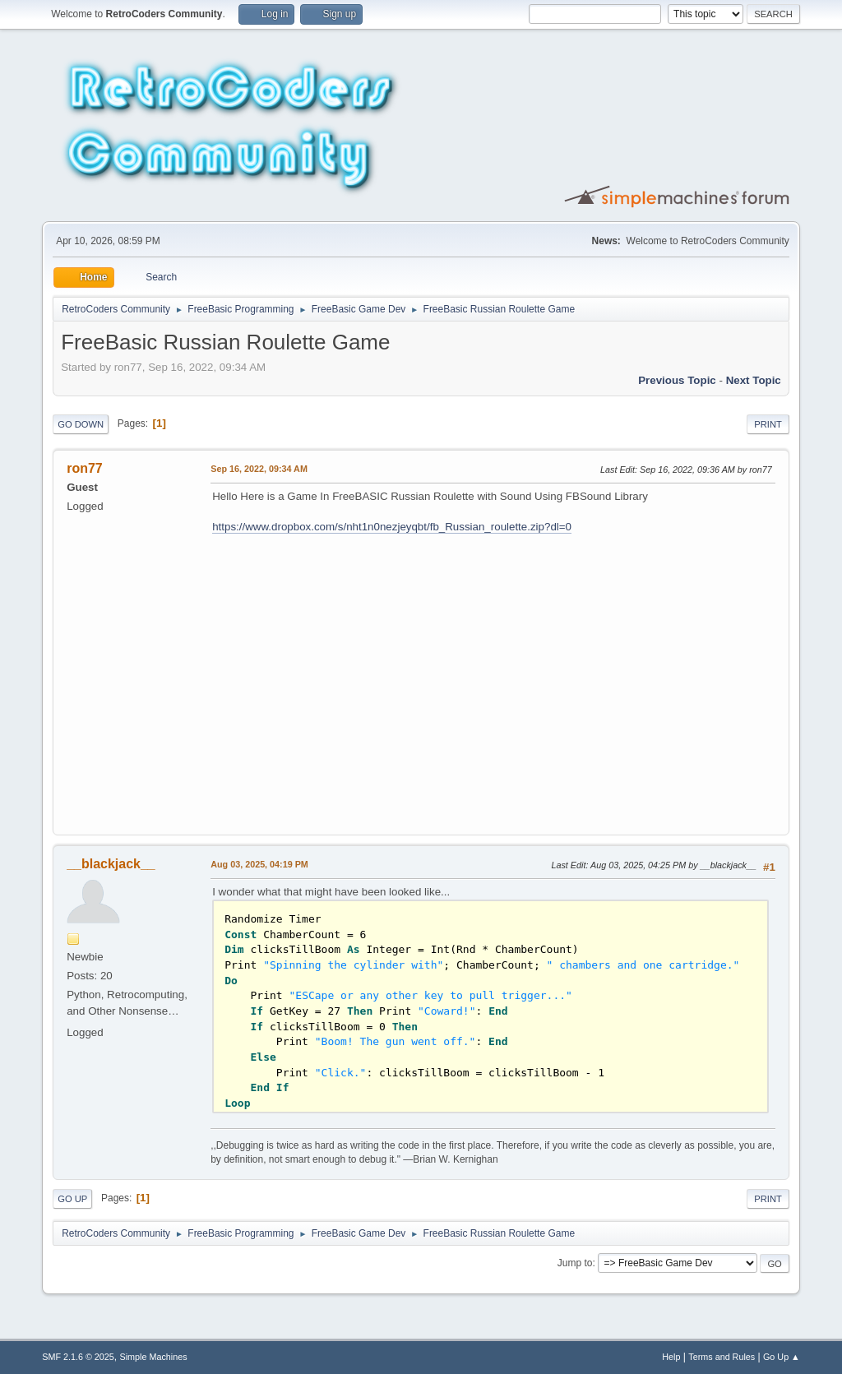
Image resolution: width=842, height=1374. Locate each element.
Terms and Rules (721, 1357)
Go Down (81, 424)
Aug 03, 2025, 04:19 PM (259, 864)
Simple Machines (153, 1357)
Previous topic (677, 380)
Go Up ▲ (781, 1357)
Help (671, 1357)
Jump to (575, 1263)
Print (768, 424)
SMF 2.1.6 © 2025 (78, 1357)
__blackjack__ (111, 864)
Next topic (753, 380)
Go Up (72, 1199)
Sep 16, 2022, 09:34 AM (259, 469)
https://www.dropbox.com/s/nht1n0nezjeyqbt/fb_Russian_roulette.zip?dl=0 (391, 526)
